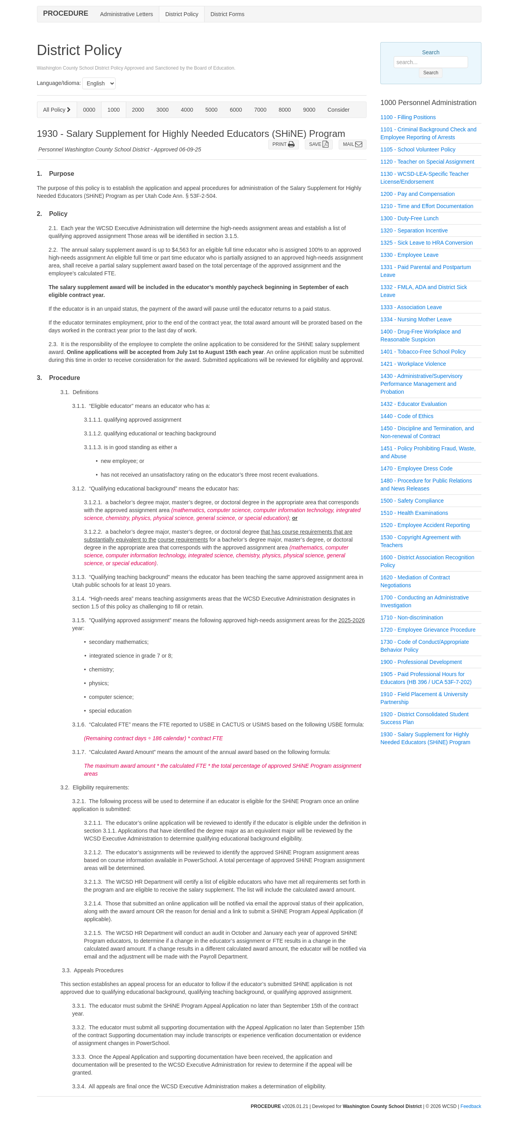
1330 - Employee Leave (409, 255)
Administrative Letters (126, 14)
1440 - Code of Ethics (406, 416)
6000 (236, 110)
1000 (113, 110)
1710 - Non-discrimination (411, 617)
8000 (284, 110)
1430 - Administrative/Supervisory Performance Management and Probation (421, 384)
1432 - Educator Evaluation (413, 404)
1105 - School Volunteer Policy (417, 149)
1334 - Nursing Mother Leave (416, 319)
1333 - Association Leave (411, 307)
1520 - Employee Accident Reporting (425, 525)
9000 (309, 110)
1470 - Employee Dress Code (416, 468)
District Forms (227, 14)
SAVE (318, 144)
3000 (163, 110)
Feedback (471, 1106)
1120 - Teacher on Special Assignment (427, 162)
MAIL (352, 144)
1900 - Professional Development (421, 662)
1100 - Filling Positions (408, 117)
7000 (260, 110)
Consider (339, 110)
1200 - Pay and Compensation (417, 194)
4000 (187, 110)
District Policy (181, 14)
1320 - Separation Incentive (414, 230)
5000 (211, 110)
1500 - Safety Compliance (412, 501)
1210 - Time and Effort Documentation (426, 206)
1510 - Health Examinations (414, 513)
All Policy (57, 110)
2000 (138, 110)
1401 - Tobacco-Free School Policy (423, 351)
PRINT (284, 144)
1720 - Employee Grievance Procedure (428, 630)
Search (430, 52)
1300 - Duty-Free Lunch (409, 218)
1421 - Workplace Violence (413, 364)
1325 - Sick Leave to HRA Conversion (426, 243)
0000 (89, 110)
